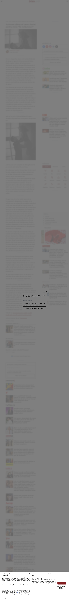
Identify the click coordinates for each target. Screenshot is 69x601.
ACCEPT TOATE (62, 583)
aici (17, 592)
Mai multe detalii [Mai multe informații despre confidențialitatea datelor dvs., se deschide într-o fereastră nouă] (21, 582)
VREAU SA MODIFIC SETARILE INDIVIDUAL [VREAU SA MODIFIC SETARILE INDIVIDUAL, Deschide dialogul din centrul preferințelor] (61, 587)
